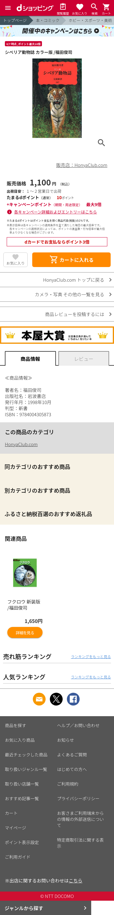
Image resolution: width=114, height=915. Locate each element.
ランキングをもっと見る (91, 656)
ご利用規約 (67, 784)
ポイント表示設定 (22, 842)
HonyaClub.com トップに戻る (73, 279)
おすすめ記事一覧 (22, 798)
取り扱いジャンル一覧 (26, 769)
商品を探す (15, 725)
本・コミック (48, 20)
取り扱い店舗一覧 (22, 784)
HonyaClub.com (21, 444)
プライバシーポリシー (78, 798)
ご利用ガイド (17, 857)
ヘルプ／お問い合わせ (78, 725)
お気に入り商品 (20, 740)
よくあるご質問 (72, 754)
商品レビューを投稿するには (74, 314)
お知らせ (65, 740)
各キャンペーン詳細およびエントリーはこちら (55, 212)
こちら (75, 880)
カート (11, 813)
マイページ (15, 828)
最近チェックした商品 (26, 754)
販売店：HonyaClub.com (81, 165)
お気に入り (15, 263)
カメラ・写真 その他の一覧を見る (69, 294)
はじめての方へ (72, 769)
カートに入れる (71, 259)
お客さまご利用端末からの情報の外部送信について (80, 819)
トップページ (15, 20)
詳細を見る (25, 632)
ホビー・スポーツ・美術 (90, 20)
